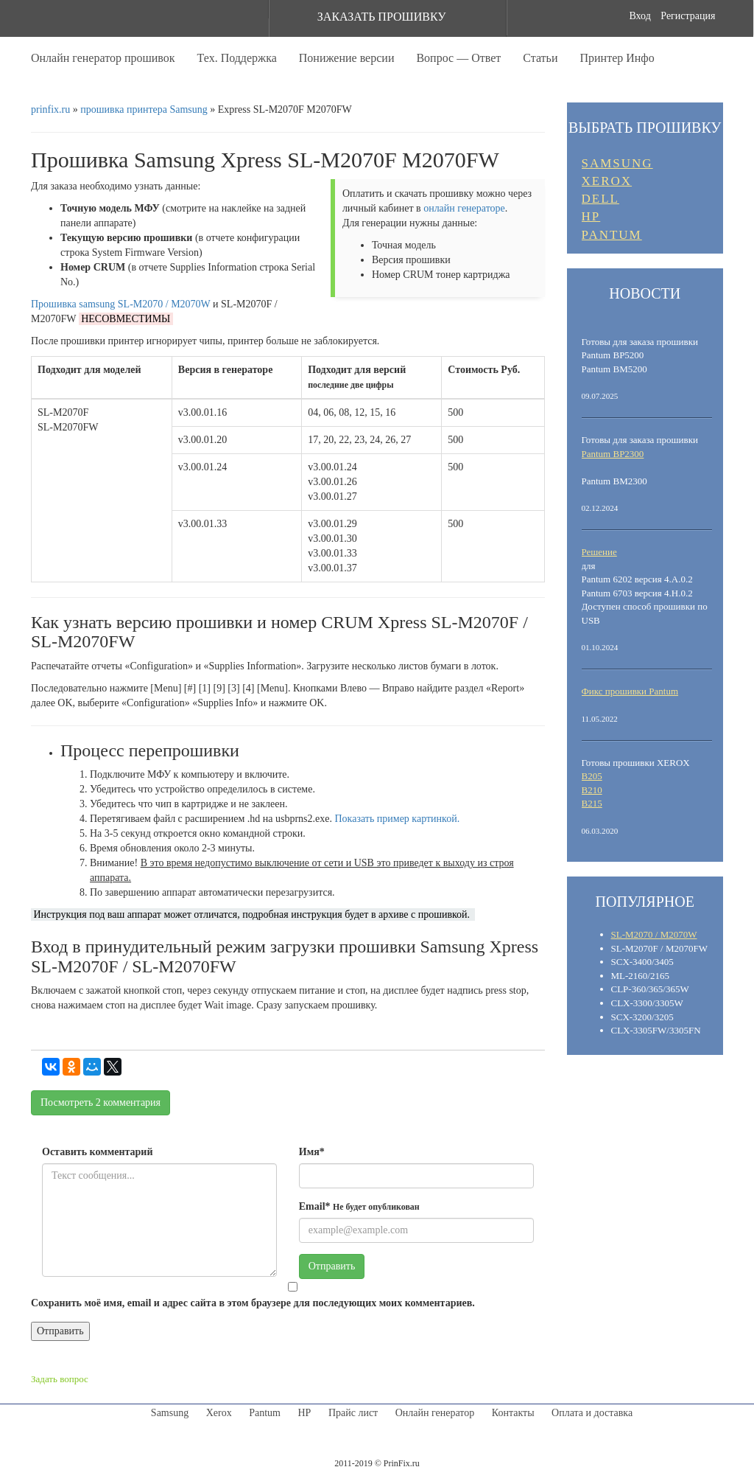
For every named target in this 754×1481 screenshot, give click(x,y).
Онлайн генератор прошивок (103, 58)
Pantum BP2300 (613, 453)
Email (359, 1206)
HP (591, 216)
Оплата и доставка (592, 1412)
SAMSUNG (617, 163)
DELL (600, 199)
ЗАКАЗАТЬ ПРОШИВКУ (381, 16)
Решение (599, 551)
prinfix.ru (50, 109)
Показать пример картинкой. (397, 818)
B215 (592, 803)
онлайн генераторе (464, 208)
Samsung (169, 1412)
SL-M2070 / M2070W (654, 934)
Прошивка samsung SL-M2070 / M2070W (121, 304)
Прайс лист (353, 1412)
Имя (312, 1151)
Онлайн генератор (435, 1412)
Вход (639, 15)
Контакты (513, 1412)
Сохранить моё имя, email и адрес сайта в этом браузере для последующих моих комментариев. (253, 1302)
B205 (592, 775)
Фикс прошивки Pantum (630, 691)
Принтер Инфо (616, 58)
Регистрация (687, 15)
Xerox (219, 1412)
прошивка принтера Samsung (144, 109)
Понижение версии (347, 58)
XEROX (607, 181)
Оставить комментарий (97, 1151)
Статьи (540, 58)
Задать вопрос (59, 1378)
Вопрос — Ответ (458, 58)
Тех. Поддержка (237, 58)
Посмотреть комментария (100, 1102)
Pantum (265, 1412)
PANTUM (612, 235)
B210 (592, 789)
